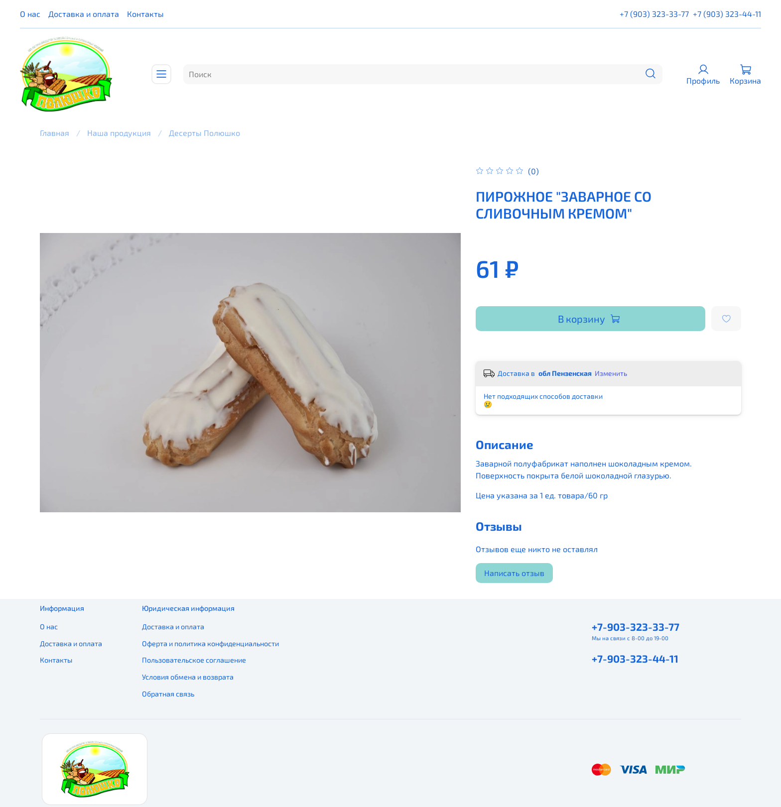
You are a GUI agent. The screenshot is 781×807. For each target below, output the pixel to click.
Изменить (611, 373)
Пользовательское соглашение (194, 660)
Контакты (145, 13)
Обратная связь (168, 694)
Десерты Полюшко (204, 132)
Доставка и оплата (83, 13)
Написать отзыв (514, 572)
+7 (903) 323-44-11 (727, 13)
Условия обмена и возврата (188, 677)
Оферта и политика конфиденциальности (210, 643)
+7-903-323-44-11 (635, 658)
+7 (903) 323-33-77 (654, 13)
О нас (30, 13)
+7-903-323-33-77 (635, 626)
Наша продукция (119, 132)
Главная (54, 132)
